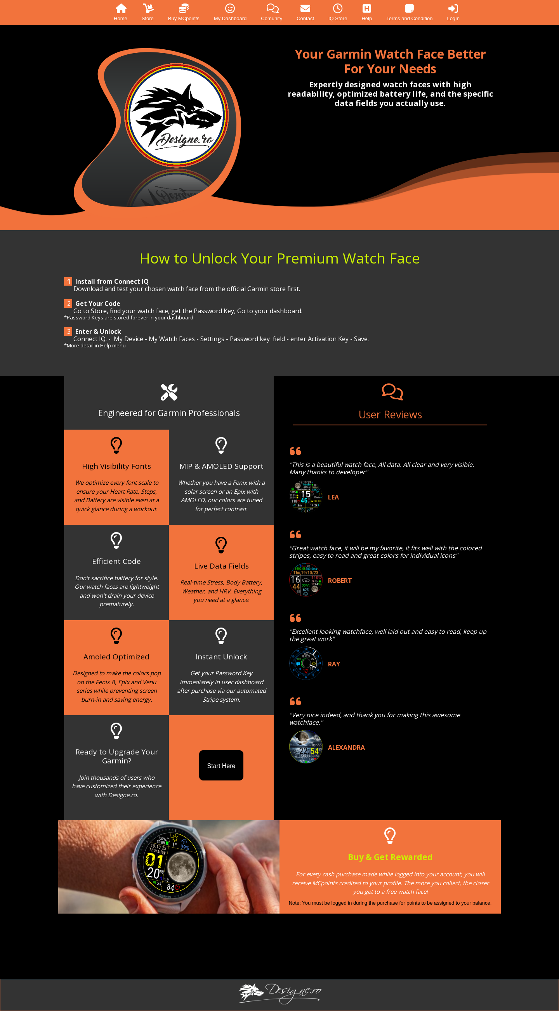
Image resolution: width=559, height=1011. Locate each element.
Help (366, 12)
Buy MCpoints (184, 12)
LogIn (453, 12)
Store (148, 12)
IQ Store (337, 12)
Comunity (271, 12)
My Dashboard (230, 12)
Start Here (221, 766)
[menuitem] (113, 12)
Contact (305, 12)
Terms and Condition (409, 12)
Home (120, 12)
